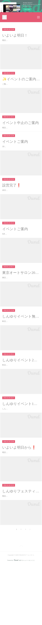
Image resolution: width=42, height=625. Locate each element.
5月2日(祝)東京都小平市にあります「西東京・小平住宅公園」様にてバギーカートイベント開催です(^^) (20, 263)
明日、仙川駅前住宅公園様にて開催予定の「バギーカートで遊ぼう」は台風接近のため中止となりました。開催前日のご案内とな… (20, 140)
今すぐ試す (27, 9)
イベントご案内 (15, 158)
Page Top (21, 607)
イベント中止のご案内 (20, 132)
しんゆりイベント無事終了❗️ (21, 355)
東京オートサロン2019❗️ (21, 305)
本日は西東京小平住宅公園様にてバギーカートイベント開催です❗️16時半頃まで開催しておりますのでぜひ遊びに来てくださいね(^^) (20, 212)
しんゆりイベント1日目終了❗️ (21, 452)
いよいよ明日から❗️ (19, 499)
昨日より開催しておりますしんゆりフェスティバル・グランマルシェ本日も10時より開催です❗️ (20, 410)
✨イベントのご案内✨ (21, 82)
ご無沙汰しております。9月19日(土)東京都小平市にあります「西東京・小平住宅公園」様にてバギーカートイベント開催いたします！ (20, 90)
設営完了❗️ (11, 204)
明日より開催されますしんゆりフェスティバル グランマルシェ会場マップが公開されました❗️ (20, 554)
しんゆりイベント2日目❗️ (21, 402)
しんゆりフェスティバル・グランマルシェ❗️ (21, 545)
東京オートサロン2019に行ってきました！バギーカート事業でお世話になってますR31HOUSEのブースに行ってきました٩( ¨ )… (20, 313)
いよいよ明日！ (15, 35)
